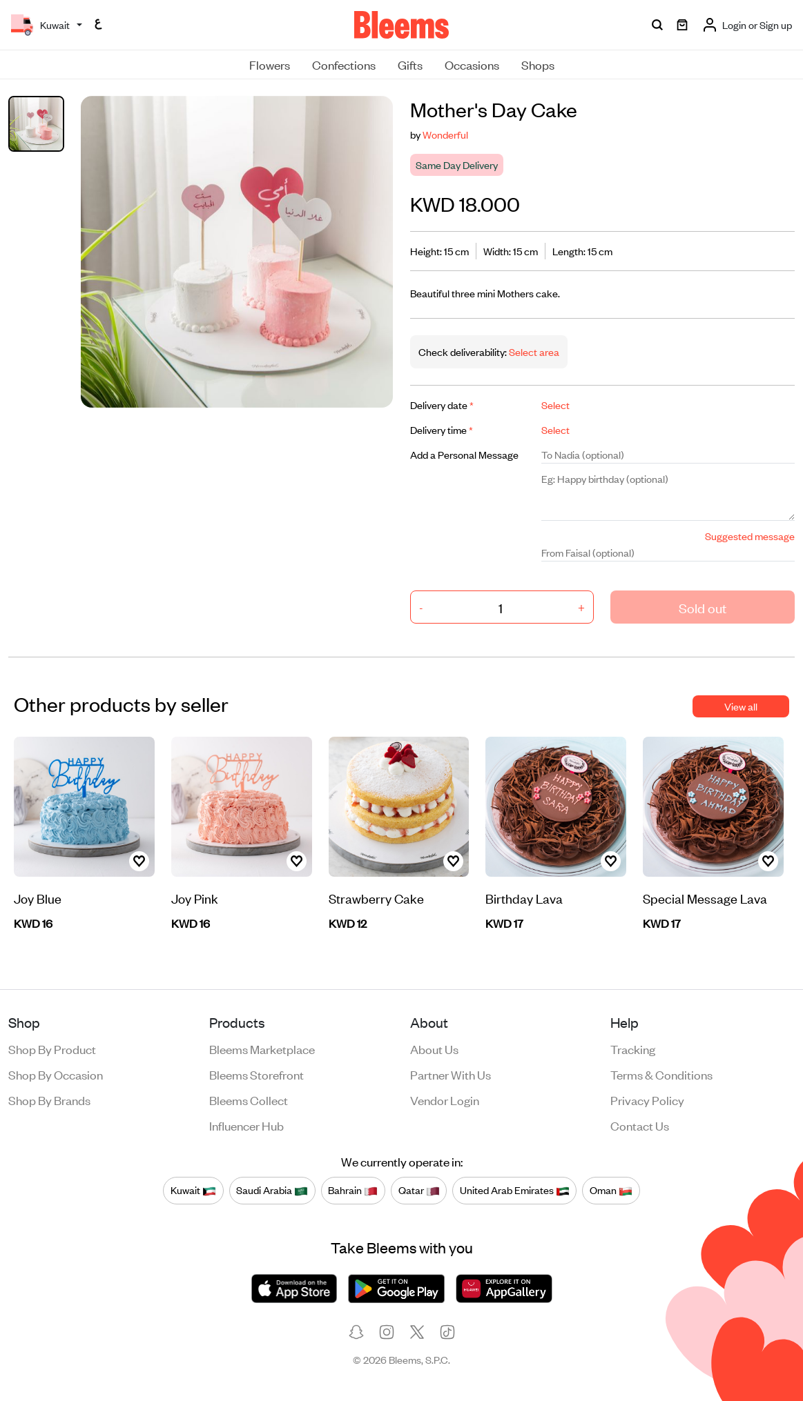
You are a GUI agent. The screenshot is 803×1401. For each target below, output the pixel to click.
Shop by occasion (55, 1074)
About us (434, 1048)
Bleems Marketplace (262, 1048)
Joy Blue (37, 897)
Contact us (639, 1125)
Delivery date (442, 404)
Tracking (632, 1048)
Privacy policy (647, 1099)
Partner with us (450, 1074)
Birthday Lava (524, 897)
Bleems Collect (248, 1099)
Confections (344, 64)
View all (740, 706)
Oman (611, 1190)
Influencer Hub (246, 1125)
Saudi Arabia (272, 1190)
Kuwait (193, 1190)
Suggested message (750, 535)
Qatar (419, 1190)
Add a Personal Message (464, 454)
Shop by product (52, 1048)
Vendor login (444, 1099)
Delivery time (441, 429)
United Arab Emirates (515, 1190)
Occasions (472, 64)
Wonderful (445, 134)
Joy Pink (194, 897)
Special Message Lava (705, 897)
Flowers (269, 64)
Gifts (410, 64)
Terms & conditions (661, 1074)
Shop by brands (49, 1099)
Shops (537, 64)
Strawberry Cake (376, 897)
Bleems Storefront (256, 1074)
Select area (533, 351)
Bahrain (353, 1190)
